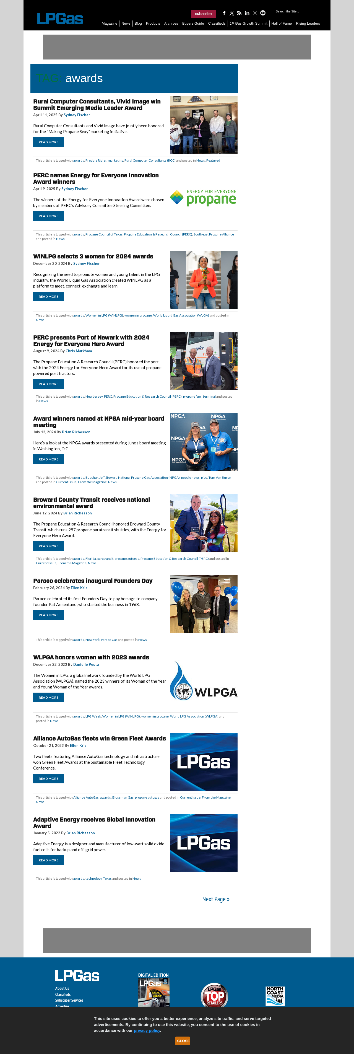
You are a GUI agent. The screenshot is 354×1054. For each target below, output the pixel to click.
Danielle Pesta (86, 664)
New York (92, 640)
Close (183, 1041)
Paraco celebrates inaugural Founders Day (92, 581)
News (126, 23)
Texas (107, 878)
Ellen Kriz (79, 588)
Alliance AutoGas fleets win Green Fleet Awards (99, 738)
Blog (138, 23)
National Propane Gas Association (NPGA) (149, 477)
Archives (171, 23)
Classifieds (217, 23)
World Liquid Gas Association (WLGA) (181, 315)
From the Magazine (92, 482)
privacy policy (147, 1030)
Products (153, 23)
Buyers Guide (193, 23)
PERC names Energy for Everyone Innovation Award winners (96, 178)
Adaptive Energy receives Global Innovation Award (94, 822)
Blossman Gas (123, 797)
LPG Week (93, 716)
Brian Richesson (76, 432)
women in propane (138, 315)
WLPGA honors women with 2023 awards (91, 657)
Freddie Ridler (95, 160)
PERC (108, 396)
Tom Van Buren (220, 477)
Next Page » (216, 899)
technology (93, 878)
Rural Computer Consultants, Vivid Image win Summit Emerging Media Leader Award (97, 104)
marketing (115, 160)
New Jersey (94, 396)
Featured (213, 160)
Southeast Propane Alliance (214, 234)
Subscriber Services (69, 1000)
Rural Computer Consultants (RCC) (150, 160)
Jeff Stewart (108, 477)
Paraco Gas (109, 640)
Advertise (62, 1006)
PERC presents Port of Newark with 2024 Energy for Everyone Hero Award (91, 340)
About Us (62, 988)
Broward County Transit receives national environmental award (91, 502)
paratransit (105, 558)
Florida (90, 558)
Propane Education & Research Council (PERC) (158, 234)
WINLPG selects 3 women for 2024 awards (93, 256)
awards (78, 160)
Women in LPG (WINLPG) (104, 315)
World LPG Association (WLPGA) (194, 716)
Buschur (91, 477)
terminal (209, 396)
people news (190, 477)
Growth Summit (248, 23)
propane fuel (192, 396)
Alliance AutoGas (86, 797)
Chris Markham (79, 351)
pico (204, 477)
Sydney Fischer (77, 115)
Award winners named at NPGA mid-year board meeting (98, 421)
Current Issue (66, 482)
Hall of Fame (282, 23)
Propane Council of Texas (104, 234)
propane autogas (127, 558)
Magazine (109, 23)
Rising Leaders (308, 23)
